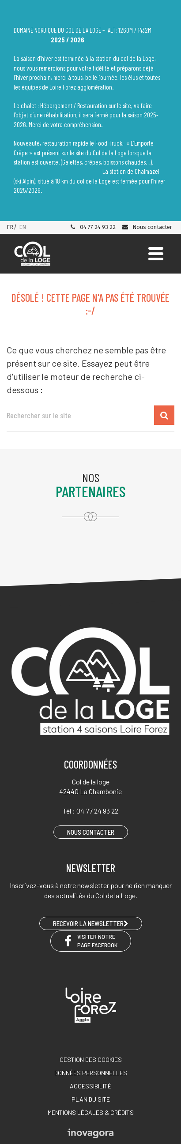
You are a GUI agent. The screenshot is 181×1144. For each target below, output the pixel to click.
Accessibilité (90, 1086)
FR (10, 227)
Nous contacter (146, 227)
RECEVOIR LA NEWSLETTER (90, 923)
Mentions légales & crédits (91, 1112)
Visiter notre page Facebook (90, 941)
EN (22, 227)
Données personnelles (90, 1072)
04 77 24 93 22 (92, 227)
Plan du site (91, 1099)
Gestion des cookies (91, 1059)
